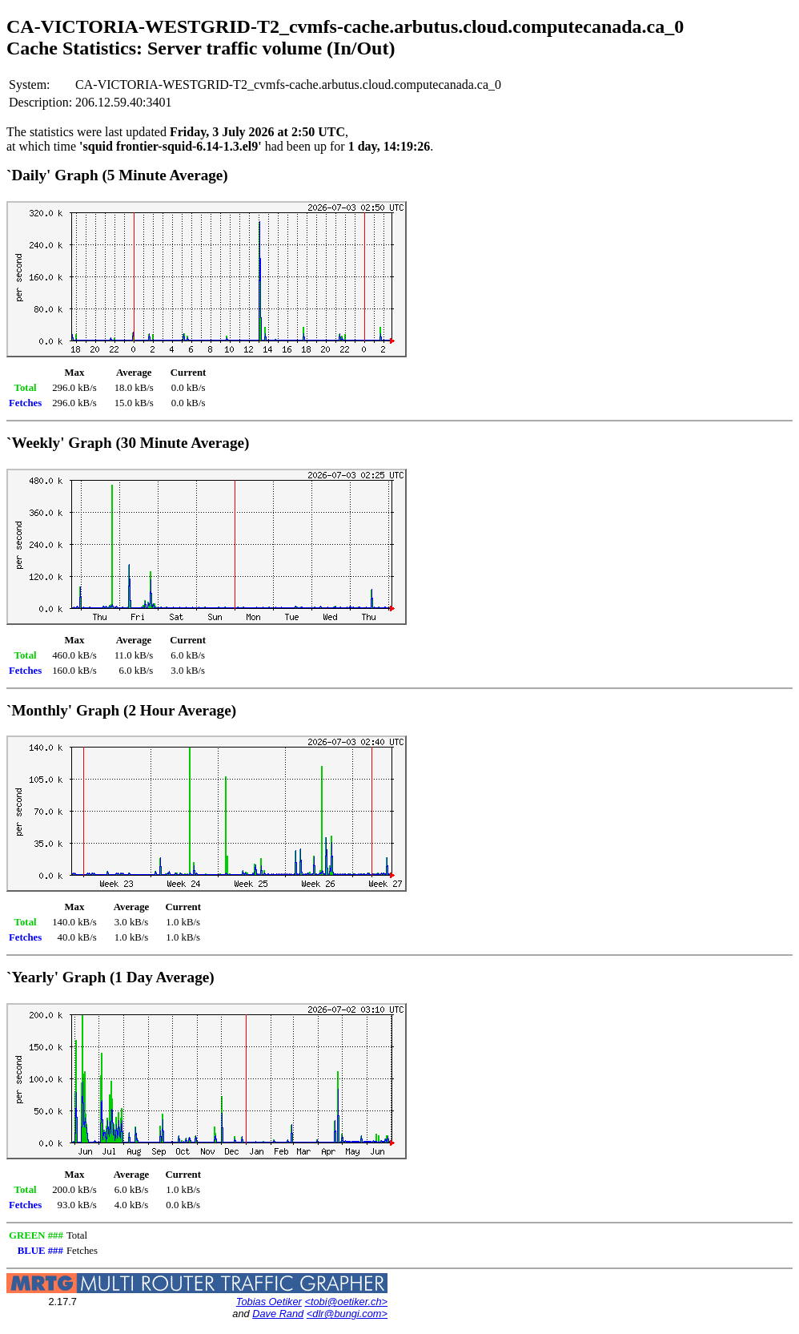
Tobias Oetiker (269, 1302)
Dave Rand (277, 1314)
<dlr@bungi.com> (347, 1314)
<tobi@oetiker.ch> (345, 1302)
